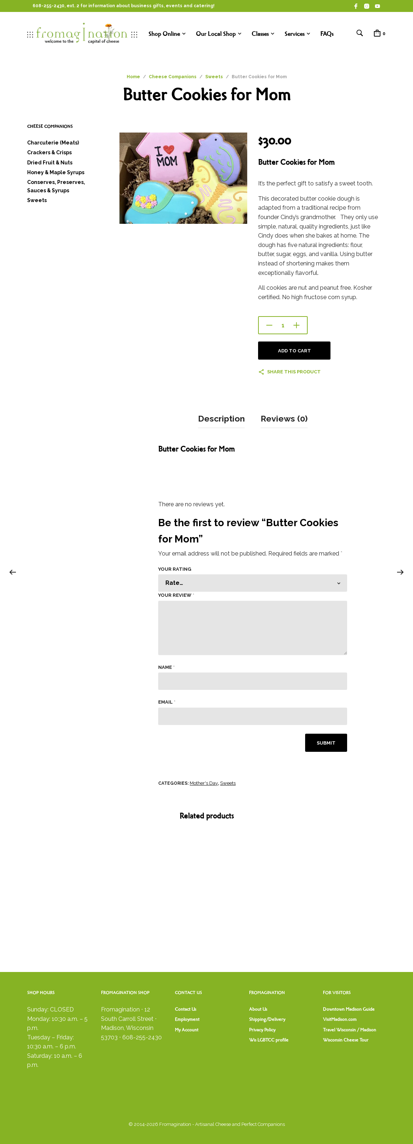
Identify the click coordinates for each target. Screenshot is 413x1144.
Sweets (214, 76)
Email (167, 701)
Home (133, 76)
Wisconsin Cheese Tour (345, 1040)
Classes (260, 34)
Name (166, 666)
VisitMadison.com (340, 1019)
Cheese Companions (173, 76)
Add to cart (294, 350)
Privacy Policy (262, 1029)
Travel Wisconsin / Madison (349, 1029)
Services (294, 34)
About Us (258, 1009)
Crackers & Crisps (49, 152)
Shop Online (164, 34)
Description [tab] (221, 418)
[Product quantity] (283, 325)
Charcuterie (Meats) (53, 143)
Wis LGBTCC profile (268, 1040)
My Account (186, 1029)
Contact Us (185, 1009)
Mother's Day (204, 782)
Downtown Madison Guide (349, 1009)
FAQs (326, 34)
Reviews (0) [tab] (284, 418)
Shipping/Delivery (267, 1019)
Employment (187, 1019)
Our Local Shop (216, 34)
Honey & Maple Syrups (55, 172)
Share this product (294, 371)
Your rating (174, 568)
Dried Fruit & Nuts (49, 162)
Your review (176, 595)
